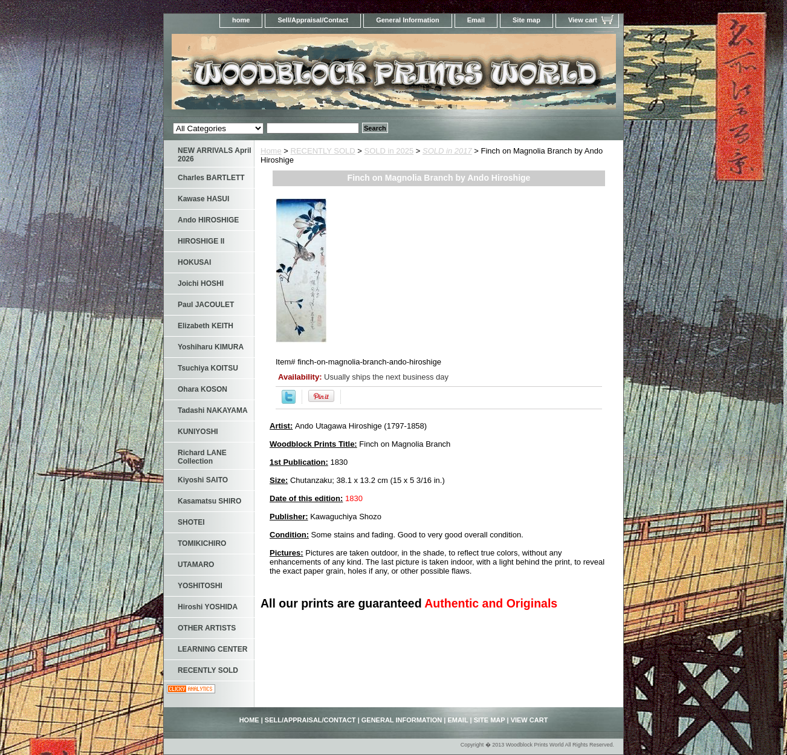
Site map (526, 20)
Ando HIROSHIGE (208, 220)
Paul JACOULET (206, 304)
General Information (407, 20)
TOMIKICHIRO (202, 543)
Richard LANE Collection (202, 457)
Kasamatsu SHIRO (209, 501)
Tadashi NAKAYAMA (213, 410)
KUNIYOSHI (198, 431)
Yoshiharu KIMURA (211, 347)
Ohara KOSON (202, 389)
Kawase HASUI (203, 199)
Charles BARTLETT (211, 177)
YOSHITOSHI (200, 586)
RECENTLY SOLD (323, 150)
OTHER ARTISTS (207, 628)
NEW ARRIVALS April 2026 (214, 154)
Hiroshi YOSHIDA (208, 607)
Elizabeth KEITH (205, 326)
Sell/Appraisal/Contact (312, 20)
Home (271, 150)
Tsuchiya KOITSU (208, 368)
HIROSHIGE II (201, 241)
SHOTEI (191, 522)
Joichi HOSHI (201, 283)
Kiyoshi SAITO (203, 480)
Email (476, 20)
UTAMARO (196, 564)
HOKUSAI (194, 262)
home (241, 20)
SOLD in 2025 (389, 150)
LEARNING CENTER (212, 649)
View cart (582, 20)
